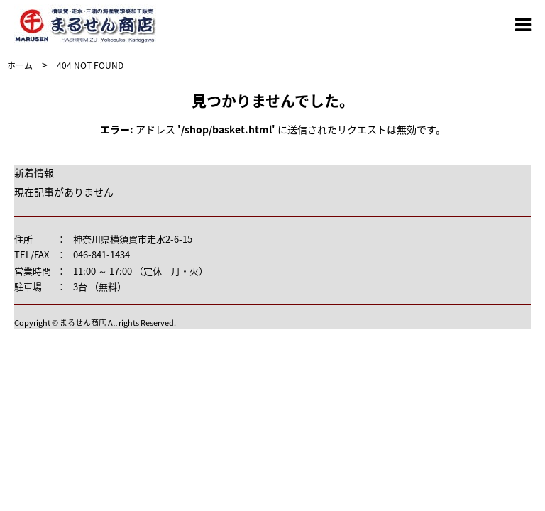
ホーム (20, 65)
